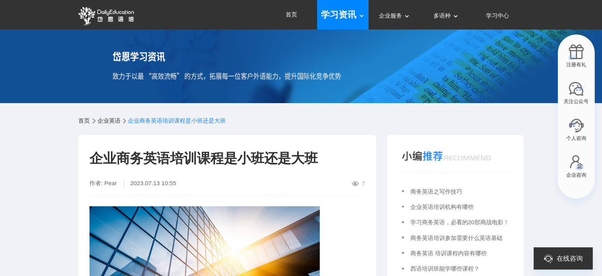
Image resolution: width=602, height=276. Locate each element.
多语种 (445, 15)
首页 (291, 14)
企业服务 (394, 15)
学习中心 (497, 15)
